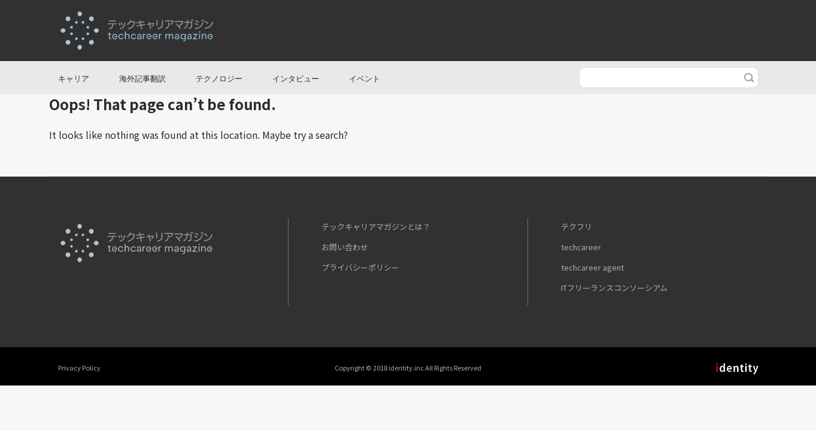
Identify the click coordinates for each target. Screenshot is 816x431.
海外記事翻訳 (142, 78)
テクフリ (576, 226)
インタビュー (295, 78)
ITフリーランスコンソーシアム (614, 287)
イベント (364, 78)
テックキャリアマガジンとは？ (375, 226)
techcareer (581, 247)
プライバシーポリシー (360, 267)
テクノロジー (219, 78)
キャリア (73, 78)
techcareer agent (592, 267)
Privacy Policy (79, 367)
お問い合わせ (344, 247)
